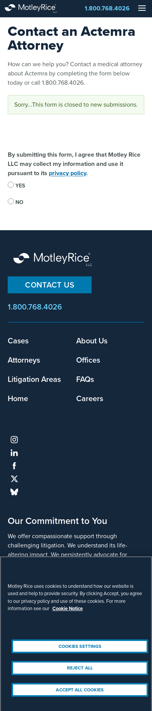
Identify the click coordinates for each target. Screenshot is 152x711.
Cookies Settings (80, 649)
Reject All (80, 671)
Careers (89, 398)
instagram (14, 439)
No (19, 202)
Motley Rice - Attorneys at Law (38, 8)
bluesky (14, 492)
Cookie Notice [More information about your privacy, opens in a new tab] (67, 612)
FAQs (85, 379)
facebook (14, 465)
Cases (18, 340)
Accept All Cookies (80, 692)
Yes (20, 186)
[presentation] (66, 135)
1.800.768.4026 (107, 8)
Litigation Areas (34, 379)
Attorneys (24, 360)
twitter (14, 478)
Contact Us (49, 285)
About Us (91, 340)
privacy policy (67, 173)
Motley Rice (54, 260)
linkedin (14, 452)
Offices (88, 360)
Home (18, 398)
